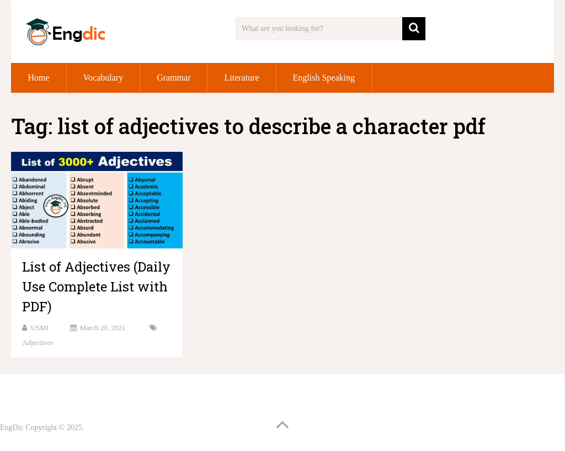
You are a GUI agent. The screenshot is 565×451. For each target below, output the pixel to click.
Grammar (173, 77)
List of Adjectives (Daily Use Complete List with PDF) (96, 286)
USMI (40, 327)
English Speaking (324, 77)
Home (38, 77)
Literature (241, 77)
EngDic (12, 427)
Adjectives (37, 342)
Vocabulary (103, 77)
